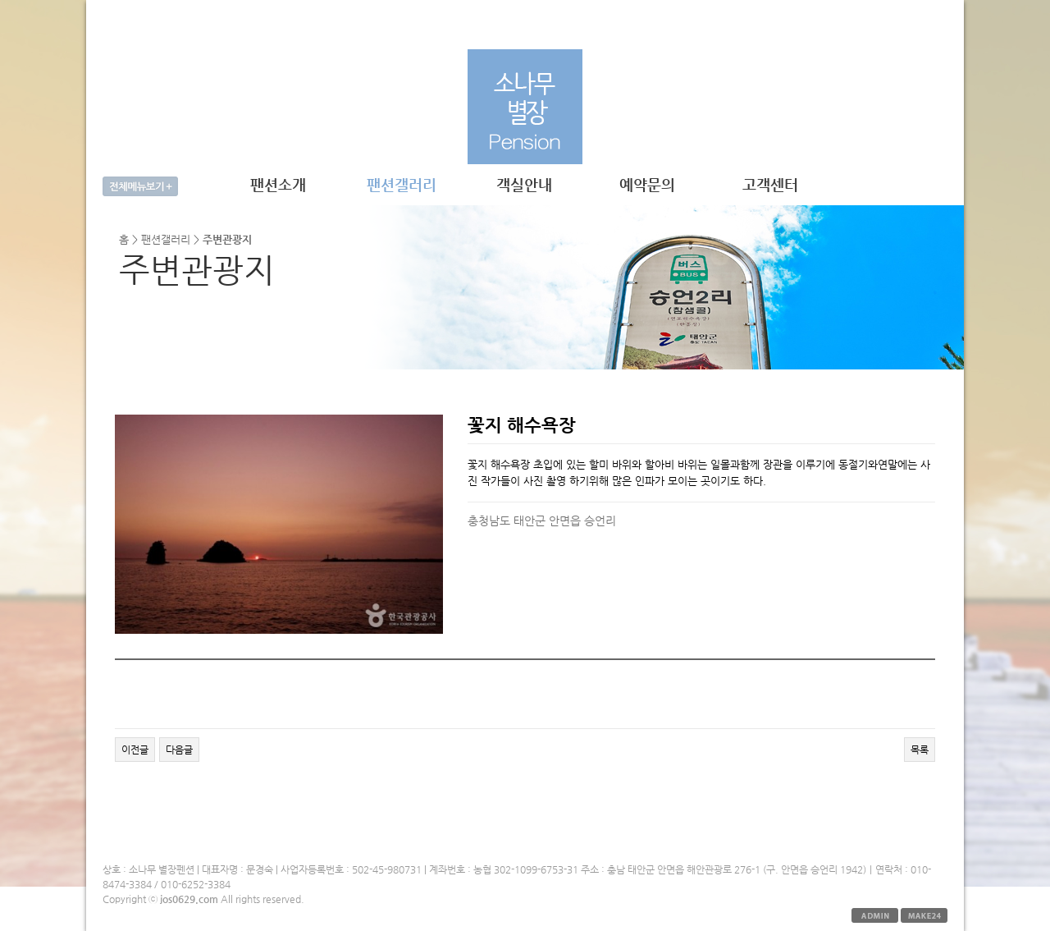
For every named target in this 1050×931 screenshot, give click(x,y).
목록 (920, 749)
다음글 (179, 749)
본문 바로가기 (86, 0)
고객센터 (770, 184)
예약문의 (647, 184)
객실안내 (524, 184)
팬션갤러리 (401, 184)
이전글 (134, 749)
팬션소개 (278, 184)
